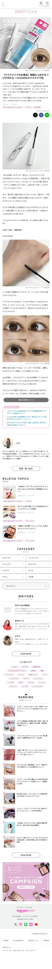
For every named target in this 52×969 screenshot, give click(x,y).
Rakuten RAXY (13, 4)
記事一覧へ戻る (26, 468)
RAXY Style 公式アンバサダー (13, 107)
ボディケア (32, 564)
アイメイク (14, 104)
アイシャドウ (29, 521)
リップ (45, 675)
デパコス (30, 682)
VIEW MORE (25, 653)
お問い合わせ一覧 (18, 950)
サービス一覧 (7, 950)
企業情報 (5, 940)
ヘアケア (5, 570)
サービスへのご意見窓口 (30, 916)
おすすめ (25, 667)
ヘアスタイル (14, 678)
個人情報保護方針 (18, 940)
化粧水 (21, 682)
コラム (4, 577)
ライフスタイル (37, 686)
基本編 (33, 671)
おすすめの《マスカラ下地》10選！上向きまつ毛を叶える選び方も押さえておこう (26, 423)
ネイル (30, 570)
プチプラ (26, 678)
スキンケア (6, 558)
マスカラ (28, 107)
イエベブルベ (38, 678)
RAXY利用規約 (16, 916)
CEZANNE (37, 107)
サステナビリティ (31, 950)
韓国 (42, 671)
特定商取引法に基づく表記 (25, 919)
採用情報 (46, 940)
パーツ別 (10, 682)
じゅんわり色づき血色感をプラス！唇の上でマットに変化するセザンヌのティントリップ (26, 418)
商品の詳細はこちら (26, 400)
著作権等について (33, 940)
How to (14, 667)
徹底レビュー (33, 675)
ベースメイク (33, 558)
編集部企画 (36, 667)
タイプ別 (24, 686)
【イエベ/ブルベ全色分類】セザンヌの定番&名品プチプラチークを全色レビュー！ (26, 412)
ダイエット (13, 686)
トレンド (21, 675)
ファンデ (41, 682)
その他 (30, 577)
